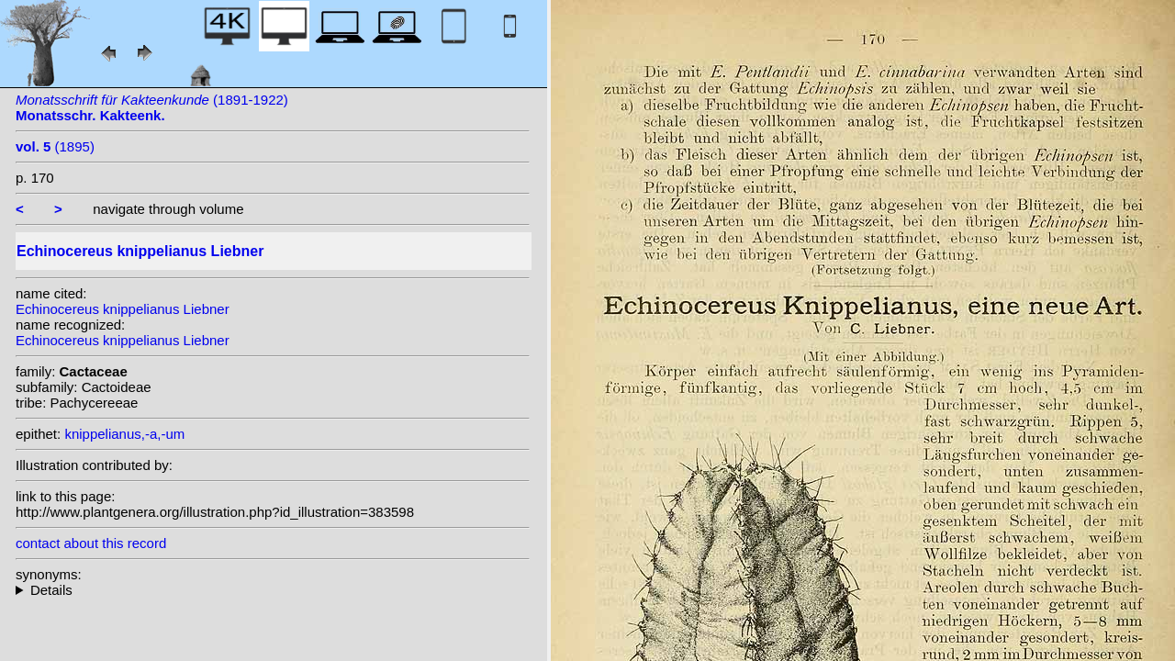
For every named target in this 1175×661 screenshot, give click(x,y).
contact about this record (91, 543)
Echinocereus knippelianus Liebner (122, 309)
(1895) (55, 146)
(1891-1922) (152, 107)
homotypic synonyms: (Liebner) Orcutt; (273, 590)
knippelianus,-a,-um (124, 434)
